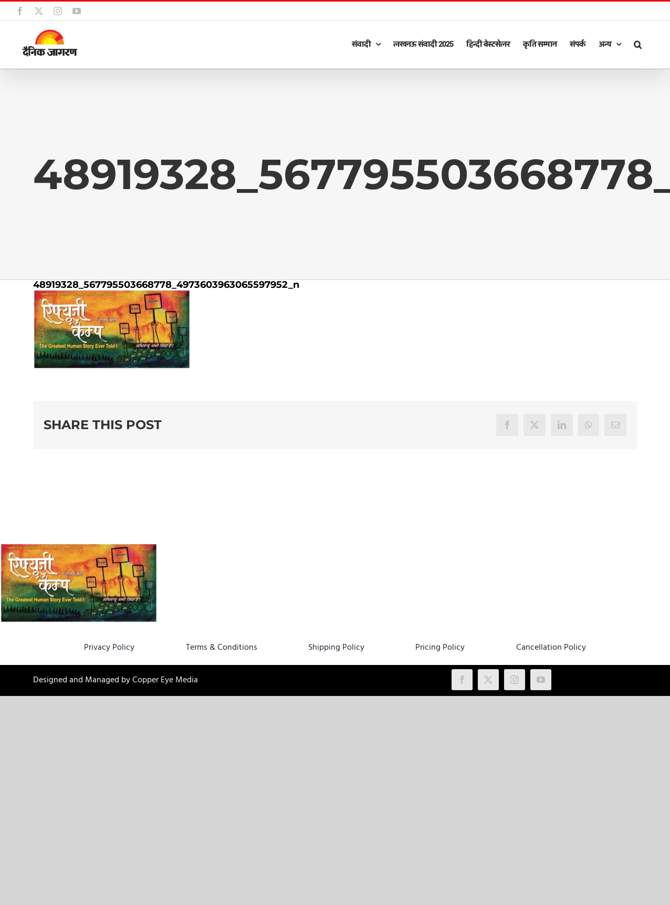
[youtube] (540, 679)
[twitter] (488, 679)
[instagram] (514, 679)
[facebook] (462, 679)
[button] (637, 44)
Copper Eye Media (165, 680)
